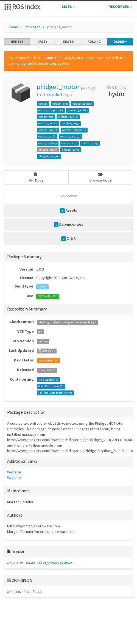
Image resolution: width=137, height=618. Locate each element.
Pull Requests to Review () (55, 393)
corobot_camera (82, 103)
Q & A (68, 238)
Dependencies (68, 224)
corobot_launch (47, 123)
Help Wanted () (48, 379)
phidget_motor (58, 86)
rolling (94, 41)
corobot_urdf (69, 143)
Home (13, 26)
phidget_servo (70, 149)
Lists (68, 6)
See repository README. (55, 562)
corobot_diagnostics (50, 110)
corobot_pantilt (47, 130)
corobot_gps (45, 117)
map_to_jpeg (90, 143)
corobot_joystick (68, 117)
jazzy (42, 41)
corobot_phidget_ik (74, 130)
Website (14, 472)
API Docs (36, 178)
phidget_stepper (48, 156)
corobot (54, 94)
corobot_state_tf (70, 136)
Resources (120, 6)
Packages (33, 26)
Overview (69, 195)
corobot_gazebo (77, 110)
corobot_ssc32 (46, 136)
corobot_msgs (70, 123)
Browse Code (101, 178)
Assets (68, 210)
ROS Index (22, 6)
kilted (68, 41)
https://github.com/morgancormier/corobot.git (67, 322)
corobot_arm (60, 103)
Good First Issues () (50, 386)
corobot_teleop (47, 143)
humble (17, 41)
